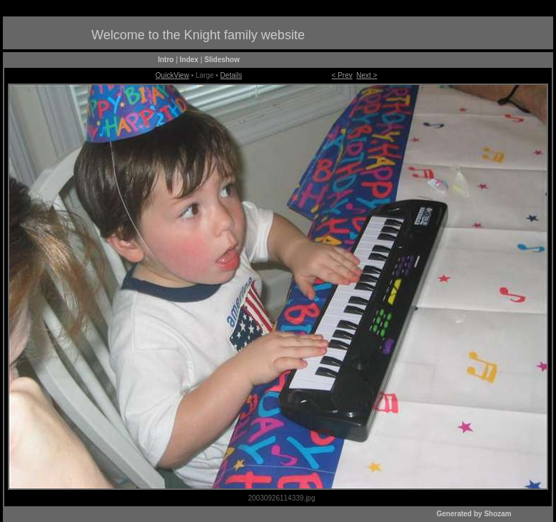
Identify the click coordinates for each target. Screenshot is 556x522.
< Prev (342, 75)
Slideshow (221, 60)
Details (232, 75)
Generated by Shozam (473, 514)
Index (189, 60)
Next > (366, 75)
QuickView (172, 75)
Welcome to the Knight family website (198, 35)
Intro (165, 60)
